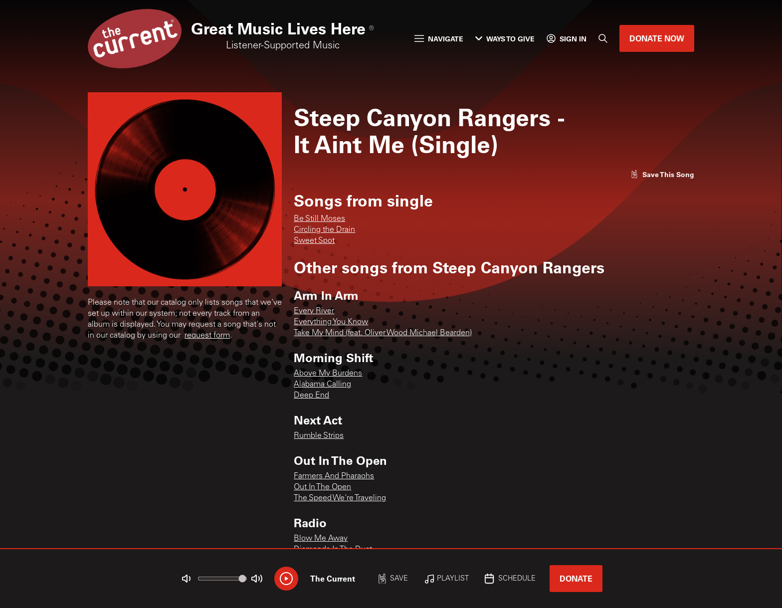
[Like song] (662, 174)
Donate (576, 578)
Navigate (438, 38)
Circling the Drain (324, 230)
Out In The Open (322, 487)
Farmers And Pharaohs (334, 476)
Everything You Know (331, 322)
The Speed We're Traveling (340, 498)
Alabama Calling (322, 385)
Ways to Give (505, 38)
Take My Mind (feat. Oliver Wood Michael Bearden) (383, 333)
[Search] (602, 38)
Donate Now (656, 38)
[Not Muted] (187, 579)
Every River (314, 311)
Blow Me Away (321, 539)
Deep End (311, 396)
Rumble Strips (319, 436)
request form (207, 336)
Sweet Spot (314, 241)
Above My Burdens (328, 374)
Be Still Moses (319, 219)
